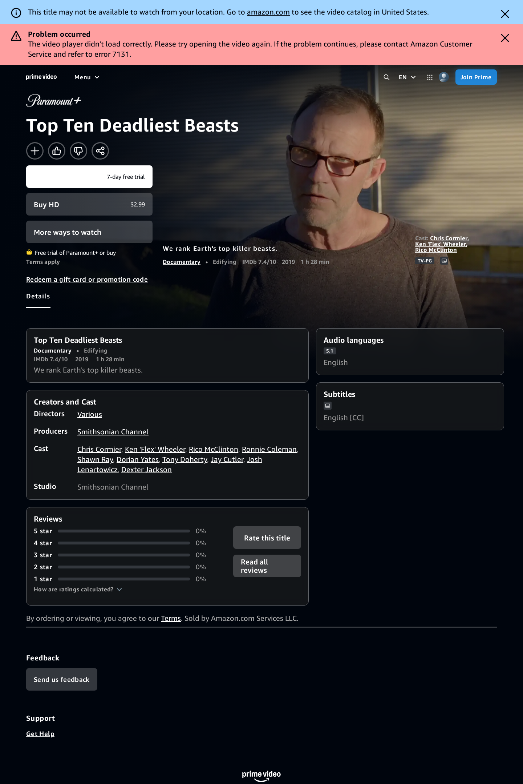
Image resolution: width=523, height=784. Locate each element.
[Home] (41, 77)
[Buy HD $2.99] (89, 204)
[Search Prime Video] (387, 77)
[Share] (100, 151)
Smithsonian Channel (113, 431)
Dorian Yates (138, 459)
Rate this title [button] (267, 538)
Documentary (181, 261)
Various (89, 414)
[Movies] (107, 77)
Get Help (40, 733)
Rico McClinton (436, 249)
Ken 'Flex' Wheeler (440, 244)
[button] (78, 589)
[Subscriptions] (279, 77)
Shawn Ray (95, 459)
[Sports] (175, 77)
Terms (171, 618)
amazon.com (268, 12)
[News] (203, 77)
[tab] (38, 296)
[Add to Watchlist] (35, 151)
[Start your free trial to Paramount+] (89, 176)
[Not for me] (78, 151)
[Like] (56, 151)
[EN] (408, 77)
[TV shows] (142, 77)
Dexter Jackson (146, 469)
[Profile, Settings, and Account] (444, 77)
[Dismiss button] (505, 14)
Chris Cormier (448, 238)
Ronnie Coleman (269, 449)
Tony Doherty (184, 459)
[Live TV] (232, 77)
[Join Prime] (476, 77)
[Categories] (430, 77)
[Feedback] (61, 679)
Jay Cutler (227, 459)
